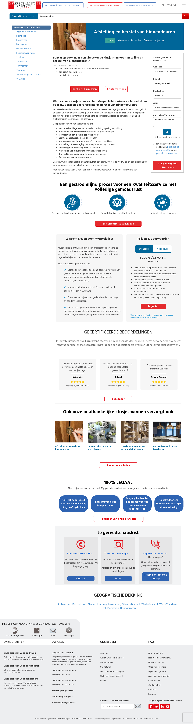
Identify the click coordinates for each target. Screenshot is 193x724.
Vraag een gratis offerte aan (167, 165)
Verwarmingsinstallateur (28, 74)
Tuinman (20, 70)
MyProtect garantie (157, 671)
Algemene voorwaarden (159, 675)
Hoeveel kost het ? (157, 661)
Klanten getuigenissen (63, 690)
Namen (92, 604)
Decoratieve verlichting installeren (165, 447)
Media (103, 680)
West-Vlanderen (168, 604)
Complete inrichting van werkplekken (100, 447)
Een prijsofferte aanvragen (118, 223)
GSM (155, 103)
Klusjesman (21, 40)
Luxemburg (114, 604)
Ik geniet (153, 306)
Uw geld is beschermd (62, 652)
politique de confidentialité (167, 148)
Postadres (158, 91)
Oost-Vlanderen (110, 608)
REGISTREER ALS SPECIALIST (140, 5)
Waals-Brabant (149, 604)
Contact (157, 66)
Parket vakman (23, 48)
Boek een (154, 40)
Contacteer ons (116, 89)
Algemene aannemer (26, 31)
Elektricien (21, 35)
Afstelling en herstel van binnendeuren (67, 447)
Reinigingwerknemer (26, 53)
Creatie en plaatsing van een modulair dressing (133, 447)
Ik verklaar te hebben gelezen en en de (166, 148)
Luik (84, 604)
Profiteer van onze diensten (118, 518)
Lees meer (118, 399)
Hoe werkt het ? (155, 652)
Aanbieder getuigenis (62, 696)
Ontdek (80, 578)
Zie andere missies (118, 465)
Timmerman (22, 65)
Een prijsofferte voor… (165, 115)
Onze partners (106, 661)
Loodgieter (21, 44)
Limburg (102, 604)
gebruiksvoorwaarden (166, 153)
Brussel (76, 604)
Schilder (20, 57)
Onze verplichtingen (157, 666)
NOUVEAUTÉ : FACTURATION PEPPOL (63, 5)
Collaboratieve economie (64, 669)
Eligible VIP (110, 40)
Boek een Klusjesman (84, 89)
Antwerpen (64, 604)
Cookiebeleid (154, 684)
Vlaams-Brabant (131, 604)
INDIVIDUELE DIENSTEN (27, 27)
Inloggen (152, 693)
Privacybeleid (154, 680)
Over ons (104, 652)
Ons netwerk (105, 666)
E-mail (156, 79)
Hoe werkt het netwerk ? (159, 657)
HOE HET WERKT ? (169, 5)
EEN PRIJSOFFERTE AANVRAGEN (105, 5)
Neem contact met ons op (155, 576)
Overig (20, 78)
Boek (118, 578)
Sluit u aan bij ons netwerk (111, 675)
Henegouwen (128, 608)
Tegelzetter (22, 61)
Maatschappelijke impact (64, 702)
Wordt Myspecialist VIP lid (112, 657)
